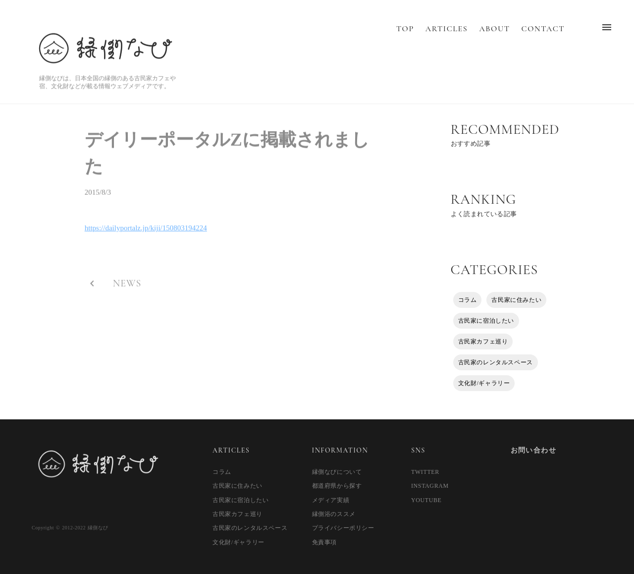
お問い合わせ (533, 450)
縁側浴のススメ (334, 514)
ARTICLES (446, 39)
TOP (405, 39)
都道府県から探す (337, 485)
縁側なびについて (337, 471)
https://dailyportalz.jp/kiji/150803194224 (146, 231)
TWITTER (425, 471)
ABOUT (494, 39)
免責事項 (324, 542)
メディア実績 (331, 500)
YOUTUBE (426, 500)
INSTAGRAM (430, 485)
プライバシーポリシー (343, 527)
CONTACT (543, 39)
